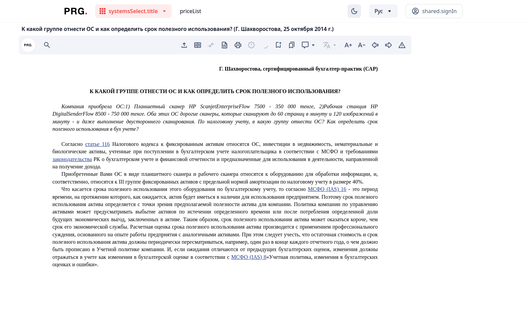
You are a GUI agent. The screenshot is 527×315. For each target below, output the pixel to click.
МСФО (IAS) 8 (248, 257)
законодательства (72, 159)
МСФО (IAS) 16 (327, 189)
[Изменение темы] (354, 11)
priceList (190, 11)
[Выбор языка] (383, 11)
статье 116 (97, 144)
